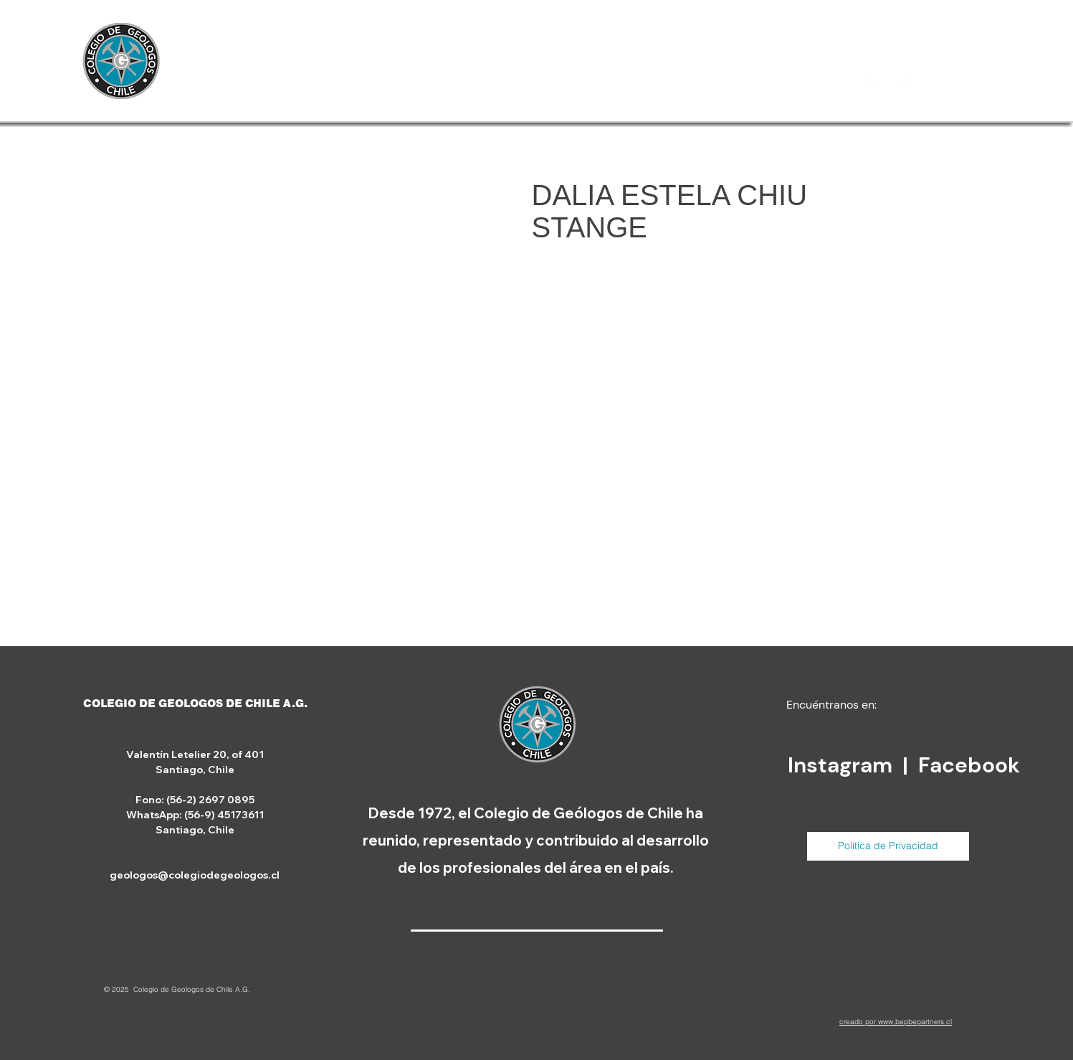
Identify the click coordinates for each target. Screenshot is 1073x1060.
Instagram (842, 765)
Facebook (969, 765)
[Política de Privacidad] (888, 846)
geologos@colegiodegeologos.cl (195, 875)
